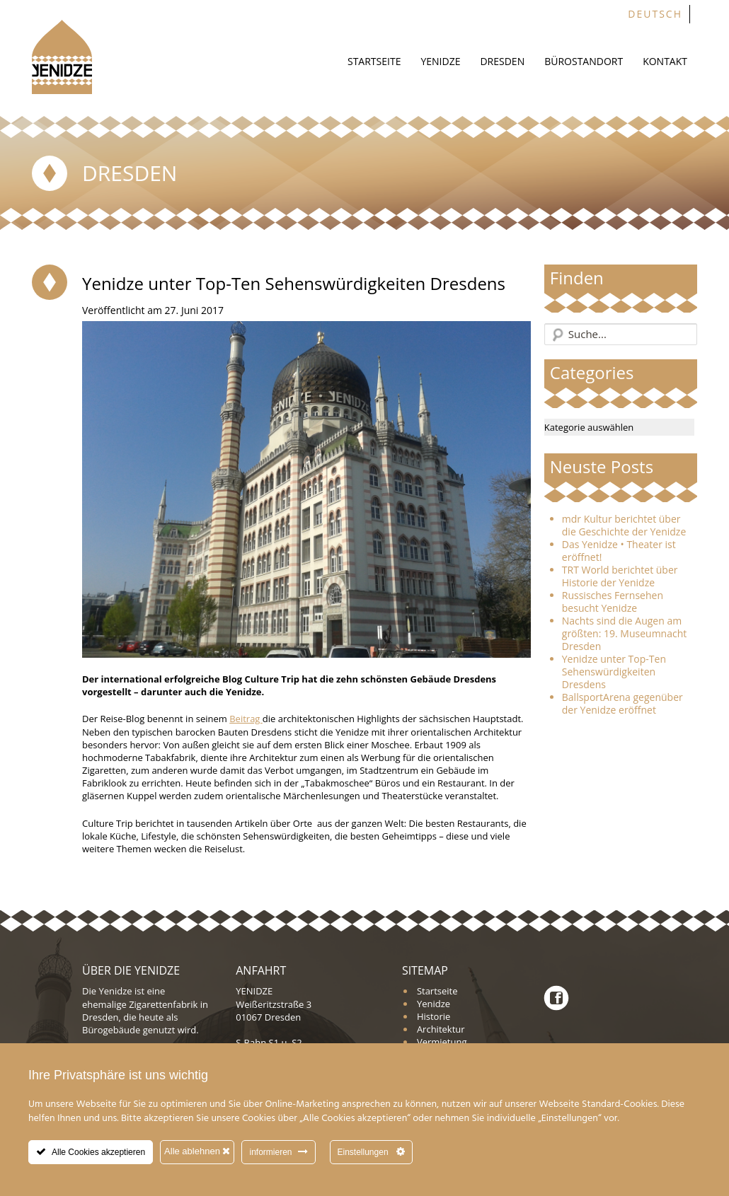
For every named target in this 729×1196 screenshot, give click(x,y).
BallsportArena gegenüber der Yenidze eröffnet (622, 703)
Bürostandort (583, 61)
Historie (433, 1016)
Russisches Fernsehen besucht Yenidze (612, 602)
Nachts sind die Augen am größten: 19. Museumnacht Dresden (624, 634)
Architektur (441, 1029)
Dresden (502, 61)
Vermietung (442, 1041)
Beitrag (246, 718)
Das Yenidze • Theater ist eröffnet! (619, 551)
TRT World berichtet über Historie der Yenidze (620, 576)
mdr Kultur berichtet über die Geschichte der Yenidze (624, 525)
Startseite (374, 61)
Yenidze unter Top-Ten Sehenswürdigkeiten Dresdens (614, 672)
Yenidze (440, 61)
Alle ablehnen (197, 1151)
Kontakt (665, 61)
